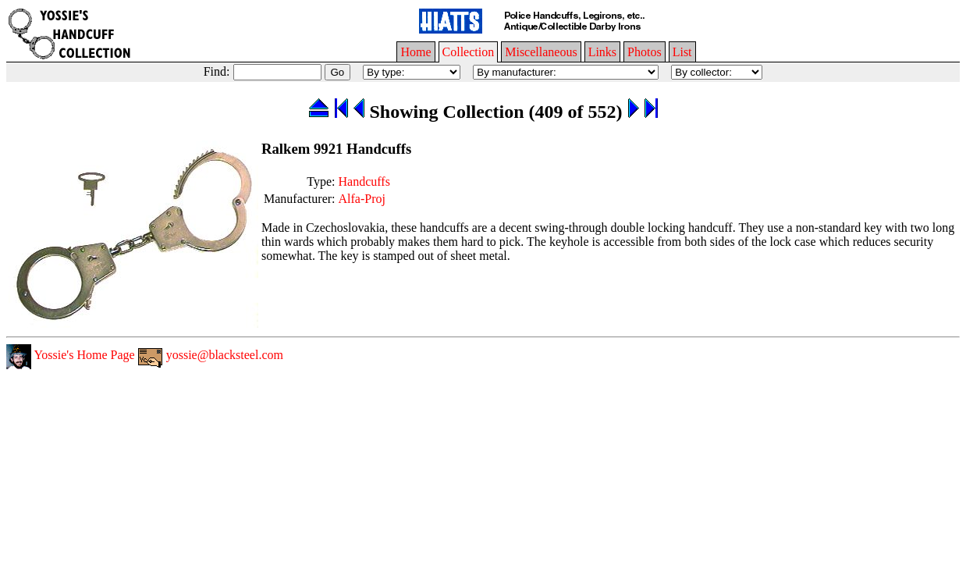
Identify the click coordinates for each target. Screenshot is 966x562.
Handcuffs (364, 181)
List (682, 52)
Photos (644, 52)
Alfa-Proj (362, 198)
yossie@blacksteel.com (210, 354)
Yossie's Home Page (70, 354)
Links (602, 52)
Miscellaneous (541, 52)
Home (415, 52)
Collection (468, 52)
